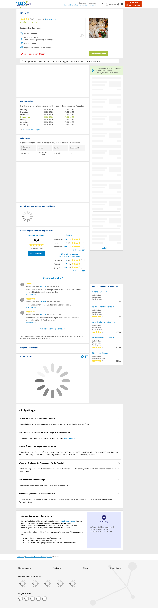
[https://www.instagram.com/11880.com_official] (26, 598)
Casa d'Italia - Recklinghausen (104, 322)
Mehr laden (106, 248)
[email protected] (70, 438)
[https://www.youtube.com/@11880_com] (44, 598)
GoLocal (43, 286)
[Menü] (123, 4)
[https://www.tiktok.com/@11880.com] (32, 598)
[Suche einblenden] (104, 4)
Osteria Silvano (98, 291)
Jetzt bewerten (36, 253)
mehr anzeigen (79, 250)
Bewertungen (77, 61)
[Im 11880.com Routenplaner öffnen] (82, 356)
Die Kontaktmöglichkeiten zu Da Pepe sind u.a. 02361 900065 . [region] (48, 438)
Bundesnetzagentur (68, 521)
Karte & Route (93, 61)
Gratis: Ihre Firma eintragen (133, 3)
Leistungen (44, 61)
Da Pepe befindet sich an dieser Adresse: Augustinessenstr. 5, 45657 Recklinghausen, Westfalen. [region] (54, 424)
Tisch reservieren (98, 53)
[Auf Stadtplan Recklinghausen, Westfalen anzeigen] (86, 356)
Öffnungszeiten (29, 61)
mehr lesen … (32, 294)
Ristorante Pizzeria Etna (102, 337)
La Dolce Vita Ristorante (102, 306)
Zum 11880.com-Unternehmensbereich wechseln (80, 5)
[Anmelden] (111, 4)
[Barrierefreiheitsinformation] (119, 4)
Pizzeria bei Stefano (100, 353)
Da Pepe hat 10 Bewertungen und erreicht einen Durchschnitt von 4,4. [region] (44, 485)
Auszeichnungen (60, 61)
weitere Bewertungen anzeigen (53, 328)
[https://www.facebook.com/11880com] (20, 598)
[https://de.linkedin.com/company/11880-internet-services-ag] (38, 598)
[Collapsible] (118, 418)
